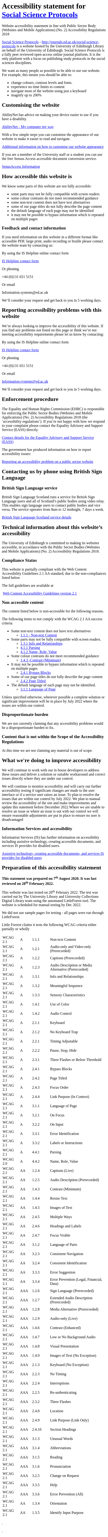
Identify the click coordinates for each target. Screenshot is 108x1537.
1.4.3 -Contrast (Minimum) (40, 660)
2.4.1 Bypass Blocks (35, 673)
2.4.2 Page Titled (33, 681)
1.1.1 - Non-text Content (38, 635)
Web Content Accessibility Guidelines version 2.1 (40, 593)
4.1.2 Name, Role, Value (38, 652)
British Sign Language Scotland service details (36, 517)
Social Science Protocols (40, 14)
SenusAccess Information (21, 166)
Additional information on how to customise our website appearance (53, 147)
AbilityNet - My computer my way (28, 127)
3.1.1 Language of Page (38, 689)
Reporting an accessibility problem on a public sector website (47, 462)
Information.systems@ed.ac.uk (25, 381)
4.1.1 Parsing (30, 648)
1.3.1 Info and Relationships (41, 643)
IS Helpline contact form (20, 261)
